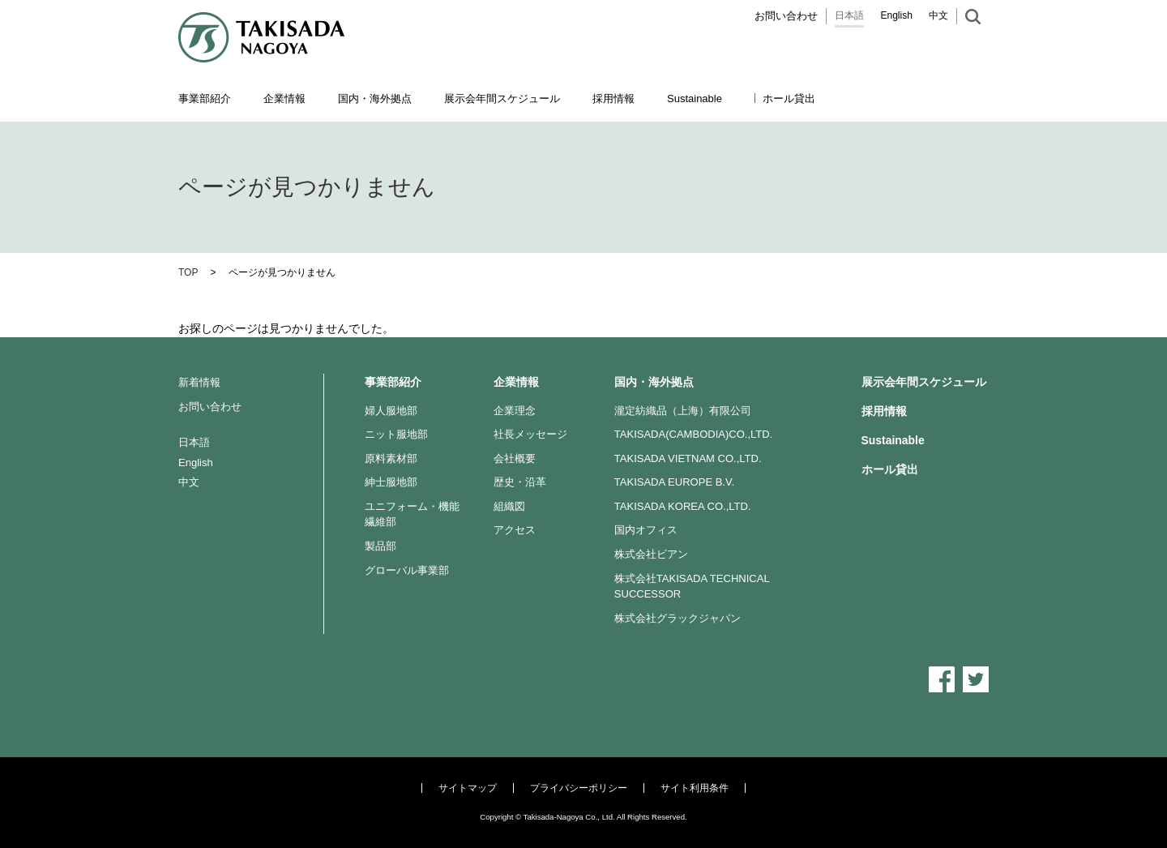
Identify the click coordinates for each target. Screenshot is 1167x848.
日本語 (849, 15)
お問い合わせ (786, 16)
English (896, 15)
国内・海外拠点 (654, 381)
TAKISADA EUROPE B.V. (674, 482)
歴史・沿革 (520, 482)
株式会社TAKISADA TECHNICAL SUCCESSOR (691, 586)
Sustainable (893, 440)
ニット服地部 (396, 434)
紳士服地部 (391, 482)
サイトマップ (467, 788)
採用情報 (613, 98)
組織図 (509, 506)
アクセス (515, 530)
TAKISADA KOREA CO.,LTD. (682, 506)
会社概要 (515, 458)
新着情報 (199, 382)
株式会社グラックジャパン (677, 618)
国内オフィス (646, 530)
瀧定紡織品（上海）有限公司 (682, 411)
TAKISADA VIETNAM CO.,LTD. (688, 458)
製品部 (380, 546)
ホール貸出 (789, 98)
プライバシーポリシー (578, 788)
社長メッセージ (530, 434)
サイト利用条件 (694, 788)
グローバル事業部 (407, 570)
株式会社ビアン (651, 554)
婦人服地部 (391, 411)
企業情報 (516, 381)
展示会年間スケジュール (502, 98)
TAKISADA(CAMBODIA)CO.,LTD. (693, 434)
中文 (938, 15)
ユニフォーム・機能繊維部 (412, 514)
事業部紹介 (393, 381)
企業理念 (515, 411)
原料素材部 (391, 458)
